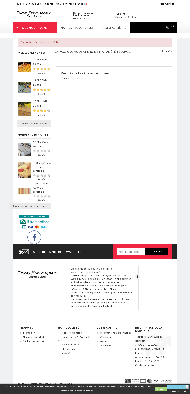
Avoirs (104, 341)
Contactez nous (144, 365)
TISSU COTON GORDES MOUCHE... (42, 162)
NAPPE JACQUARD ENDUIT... (42, 141)
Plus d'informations (178, 387)
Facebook (137, 276)
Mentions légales (72, 332)
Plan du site (69, 348)
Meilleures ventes (33, 341)
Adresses (105, 345)
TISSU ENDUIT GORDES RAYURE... (42, 183)
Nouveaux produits (34, 336)
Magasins (67, 353)
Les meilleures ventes (33, 123)
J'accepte (161, 389)
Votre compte (107, 327)
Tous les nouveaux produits (30, 206)
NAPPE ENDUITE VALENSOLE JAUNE (42, 101)
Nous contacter (71, 344)
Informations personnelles (116, 332)
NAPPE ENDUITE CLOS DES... (42, 59)
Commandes (107, 336)
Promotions (30, 332)
